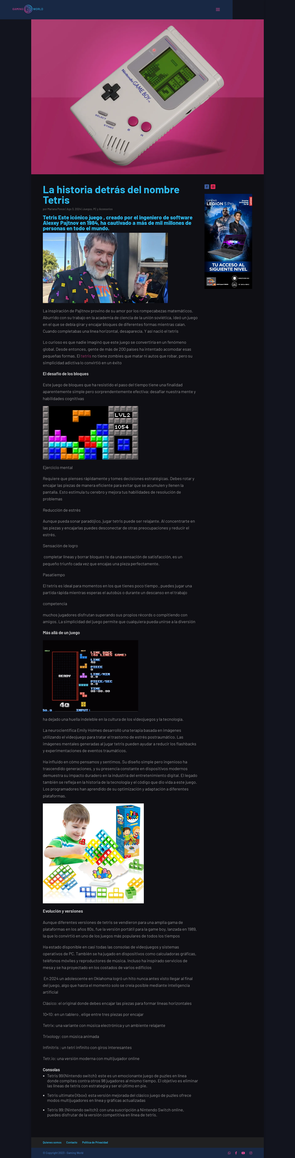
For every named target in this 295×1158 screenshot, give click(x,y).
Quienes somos (52, 1142)
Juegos (87, 209)
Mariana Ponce (56, 209)
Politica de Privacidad (95, 1142)
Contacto (71, 1142)
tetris (86, 355)
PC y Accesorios (103, 209)
